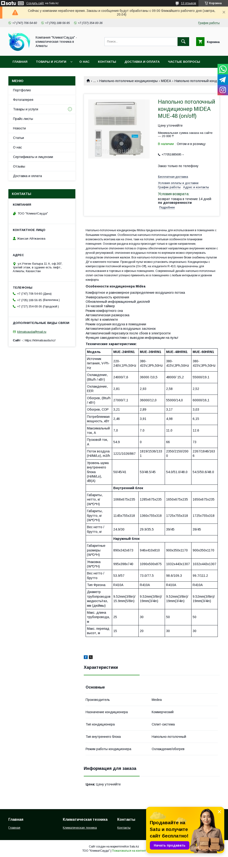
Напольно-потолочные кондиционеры (128, 81)
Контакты (107, 61)
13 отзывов (188, 3)
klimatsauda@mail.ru (31, 331)
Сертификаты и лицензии (33, 157)
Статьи (18, 138)
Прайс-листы (23, 119)
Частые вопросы (184, 61)
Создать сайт (35, 3)
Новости (19, 128)
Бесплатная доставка (173, 176)
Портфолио (22, 90)
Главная (20, 61)
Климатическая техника (80, 827)
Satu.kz (134, 846)
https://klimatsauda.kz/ (40, 340)
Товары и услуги (51, 61)
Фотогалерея (23, 100)
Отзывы (19, 166)
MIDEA (166, 81)
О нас (84, 61)
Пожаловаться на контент (129, 850)
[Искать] (183, 41)
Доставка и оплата (142, 61)
